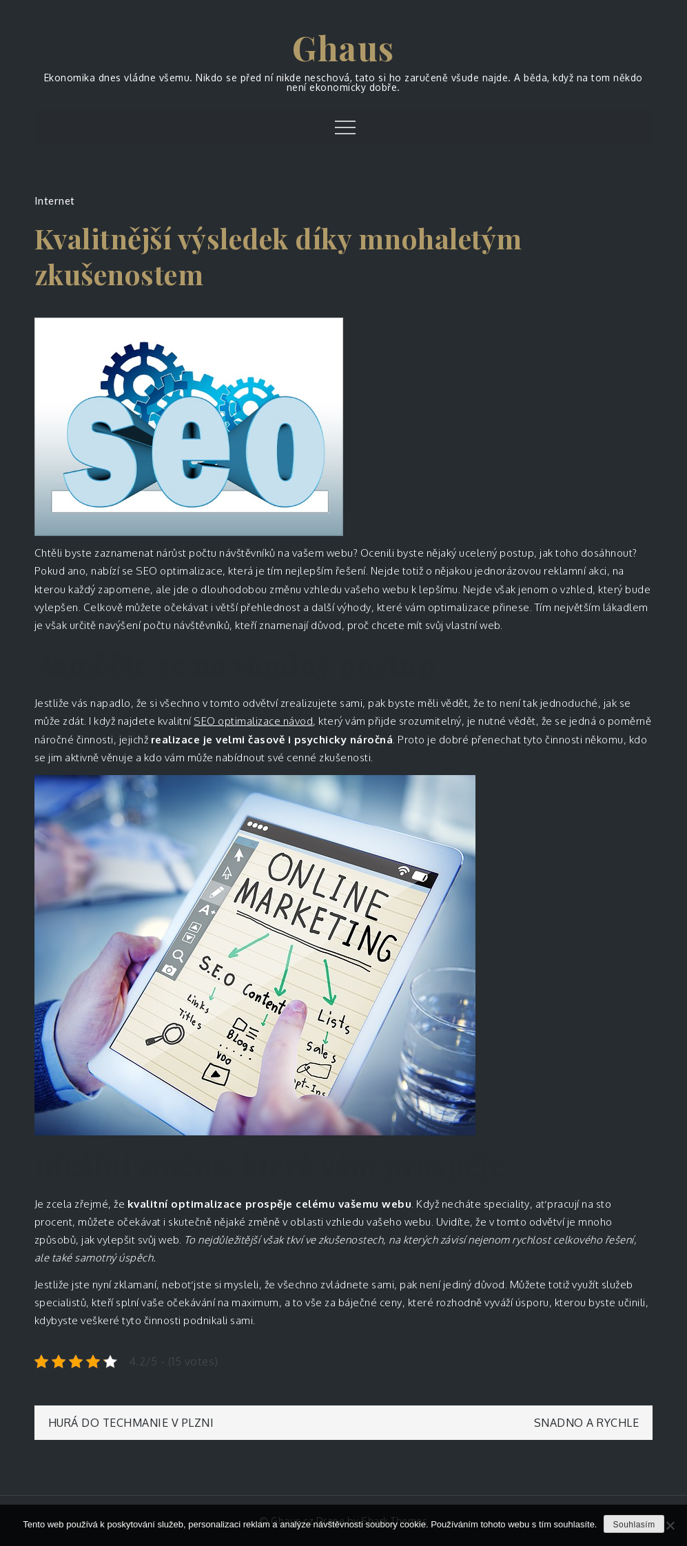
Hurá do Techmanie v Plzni (131, 1423)
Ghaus (343, 47)
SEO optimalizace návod (253, 721)
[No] (670, 1525)
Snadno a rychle (586, 1423)
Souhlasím (634, 1524)
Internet (54, 200)
